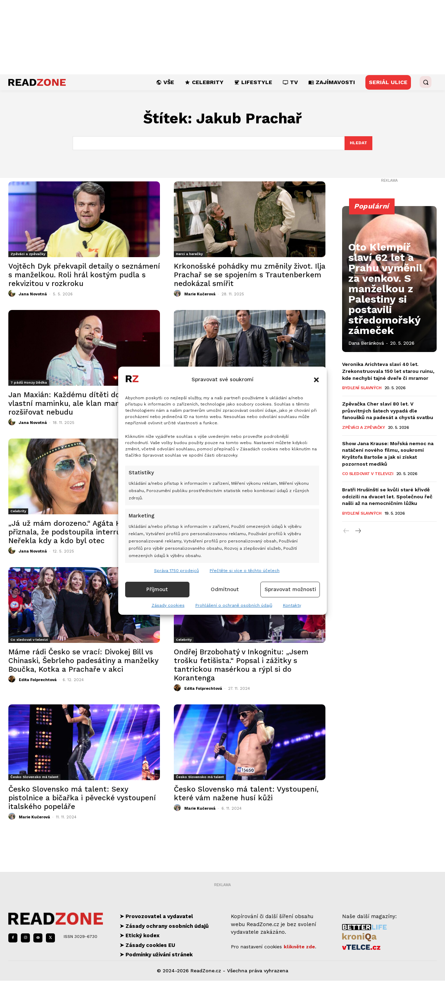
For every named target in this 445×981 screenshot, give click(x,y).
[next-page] (357, 531)
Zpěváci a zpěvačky (27, 254)
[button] (316, 379)
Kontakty (292, 605)
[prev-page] (346, 531)
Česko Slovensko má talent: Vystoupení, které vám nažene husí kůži (246, 794)
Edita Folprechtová (38, 680)
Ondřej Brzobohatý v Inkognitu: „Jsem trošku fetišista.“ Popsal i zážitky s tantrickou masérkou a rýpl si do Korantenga (241, 665)
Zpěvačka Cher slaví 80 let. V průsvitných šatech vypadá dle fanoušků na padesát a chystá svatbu (387, 411)
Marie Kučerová (200, 295)
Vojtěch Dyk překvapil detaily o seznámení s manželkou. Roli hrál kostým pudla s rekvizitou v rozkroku (84, 275)
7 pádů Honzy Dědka (28, 383)
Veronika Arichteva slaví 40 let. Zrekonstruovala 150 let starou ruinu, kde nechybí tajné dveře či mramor (388, 371)
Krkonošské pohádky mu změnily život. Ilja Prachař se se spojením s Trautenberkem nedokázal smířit (249, 275)
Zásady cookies (168, 605)
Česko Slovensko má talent (34, 777)
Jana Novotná (33, 295)
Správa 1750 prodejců (176, 570)
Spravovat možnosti (290, 589)
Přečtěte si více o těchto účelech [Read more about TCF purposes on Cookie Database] (245, 570)
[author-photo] (12, 294)
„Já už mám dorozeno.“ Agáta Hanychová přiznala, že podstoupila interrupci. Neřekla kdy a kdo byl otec (81, 533)
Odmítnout (225, 589)
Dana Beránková (366, 343)
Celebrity (18, 512)
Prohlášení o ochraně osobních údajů (233, 605)
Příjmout (157, 589)
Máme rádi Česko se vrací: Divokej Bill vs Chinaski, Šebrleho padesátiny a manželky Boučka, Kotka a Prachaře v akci (83, 661)
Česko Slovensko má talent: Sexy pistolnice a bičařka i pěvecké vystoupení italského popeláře (82, 798)
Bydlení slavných (361, 388)
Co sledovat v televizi (29, 640)
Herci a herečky (189, 254)
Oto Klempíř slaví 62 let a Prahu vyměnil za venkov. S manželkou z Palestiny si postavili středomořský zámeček (389, 319)
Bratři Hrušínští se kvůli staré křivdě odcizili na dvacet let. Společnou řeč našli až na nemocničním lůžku (387, 497)
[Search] (357, 143)
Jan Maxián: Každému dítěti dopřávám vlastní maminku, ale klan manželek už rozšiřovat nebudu (78, 404)
